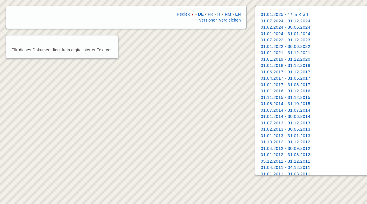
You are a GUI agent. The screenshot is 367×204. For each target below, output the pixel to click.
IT (219, 14)
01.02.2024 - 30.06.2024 (285, 27)
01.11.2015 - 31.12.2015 (285, 97)
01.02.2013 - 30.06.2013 (285, 129)
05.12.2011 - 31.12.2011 (285, 161)
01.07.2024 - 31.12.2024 (285, 20)
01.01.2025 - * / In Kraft (284, 14)
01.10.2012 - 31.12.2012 (285, 141)
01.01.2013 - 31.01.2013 (285, 135)
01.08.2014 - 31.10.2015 (285, 103)
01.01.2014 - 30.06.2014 (285, 116)
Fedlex (185, 14)
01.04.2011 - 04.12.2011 (285, 167)
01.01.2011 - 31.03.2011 (285, 173)
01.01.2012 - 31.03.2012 (285, 154)
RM (228, 14)
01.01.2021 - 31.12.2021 (285, 52)
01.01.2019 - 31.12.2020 (285, 59)
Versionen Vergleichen (220, 20)
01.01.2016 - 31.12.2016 (285, 90)
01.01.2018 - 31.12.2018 (285, 65)
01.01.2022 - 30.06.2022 (285, 46)
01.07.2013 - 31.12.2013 (285, 122)
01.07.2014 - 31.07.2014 (285, 110)
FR (210, 14)
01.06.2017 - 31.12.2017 (285, 71)
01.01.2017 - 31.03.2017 (285, 84)
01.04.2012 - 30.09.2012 (285, 148)
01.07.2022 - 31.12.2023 (285, 39)
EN (238, 14)
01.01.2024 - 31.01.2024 (285, 33)
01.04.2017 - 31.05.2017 (285, 78)
